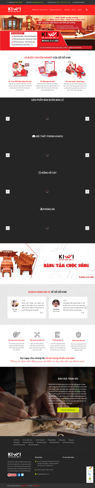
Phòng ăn (47, 209)
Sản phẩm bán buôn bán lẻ (47, 99)
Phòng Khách (52, 440)
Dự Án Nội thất (40, 440)
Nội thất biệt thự (54, 442)
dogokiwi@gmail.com (37, 2)
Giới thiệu (16, 440)
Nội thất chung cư (28, 442)
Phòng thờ (17, 442)
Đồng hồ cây (47, 172)
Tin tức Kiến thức (27, 440)
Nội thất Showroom (19, 445)
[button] (87, 307)
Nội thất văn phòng (68, 442)
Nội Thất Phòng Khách (47, 136)
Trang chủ (36, 486)
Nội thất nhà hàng (33, 445)
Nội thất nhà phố (41, 442)
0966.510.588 (41, 470)
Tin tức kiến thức (68, 457)
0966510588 (18, 2)
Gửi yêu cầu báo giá (68, 410)
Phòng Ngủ (62, 440)
